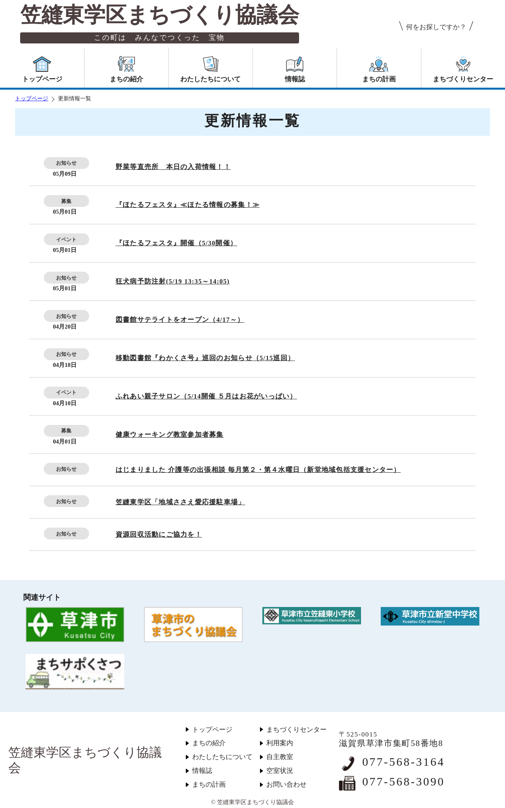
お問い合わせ (286, 784)
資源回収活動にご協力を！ (159, 534)
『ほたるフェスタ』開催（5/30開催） (176, 243)
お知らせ (66, 163)
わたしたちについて (222, 757)
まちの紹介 (209, 743)
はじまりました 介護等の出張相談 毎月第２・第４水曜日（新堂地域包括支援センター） (258, 470)
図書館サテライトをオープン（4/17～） (180, 319)
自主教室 (279, 757)
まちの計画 (209, 784)
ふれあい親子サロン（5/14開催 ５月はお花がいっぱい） (206, 396)
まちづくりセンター (296, 729)
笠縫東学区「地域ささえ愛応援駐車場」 (180, 502)
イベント (66, 239)
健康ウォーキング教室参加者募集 (170, 434)
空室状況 (279, 770)
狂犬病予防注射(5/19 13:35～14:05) (173, 281)
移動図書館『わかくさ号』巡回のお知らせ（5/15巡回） (205, 358)
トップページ (31, 98)
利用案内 (279, 743)
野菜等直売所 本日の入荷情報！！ (173, 167)
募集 (66, 201)
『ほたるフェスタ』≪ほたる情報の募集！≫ (188, 205)
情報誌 (202, 770)
